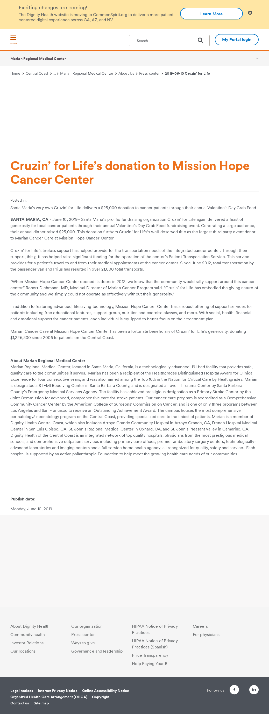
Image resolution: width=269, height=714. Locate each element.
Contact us (19, 703)
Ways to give (83, 642)
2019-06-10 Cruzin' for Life (187, 73)
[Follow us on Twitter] (239, 687)
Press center (151, 73)
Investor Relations (27, 642)
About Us (127, 73)
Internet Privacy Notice (57, 691)
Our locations (23, 651)
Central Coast (39, 73)
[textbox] (169, 40)
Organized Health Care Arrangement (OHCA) (48, 697)
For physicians (206, 634)
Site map (41, 703)
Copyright (100, 697)
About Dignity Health (29, 626)
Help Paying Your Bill (151, 663)
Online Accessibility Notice (105, 691)
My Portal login (237, 39)
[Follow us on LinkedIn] (254, 690)
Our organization (87, 626)
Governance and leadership (97, 651)
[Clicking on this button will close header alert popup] (250, 13)
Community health (27, 634)
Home (17, 73)
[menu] (13, 40)
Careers (200, 626)
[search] (202, 40)
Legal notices (21, 691)
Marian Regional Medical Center (38, 58)
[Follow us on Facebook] (225, 690)
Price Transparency (150, 655)
